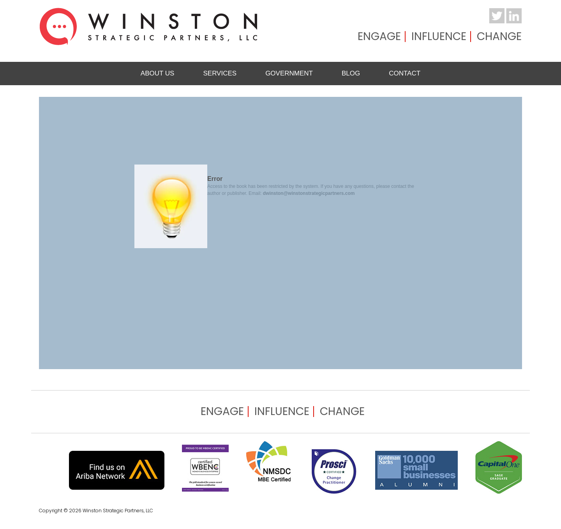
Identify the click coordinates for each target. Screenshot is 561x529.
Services (219, 73)
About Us (158, 73)
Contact (404, 73)
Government (289, 73)
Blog (351, 73)
